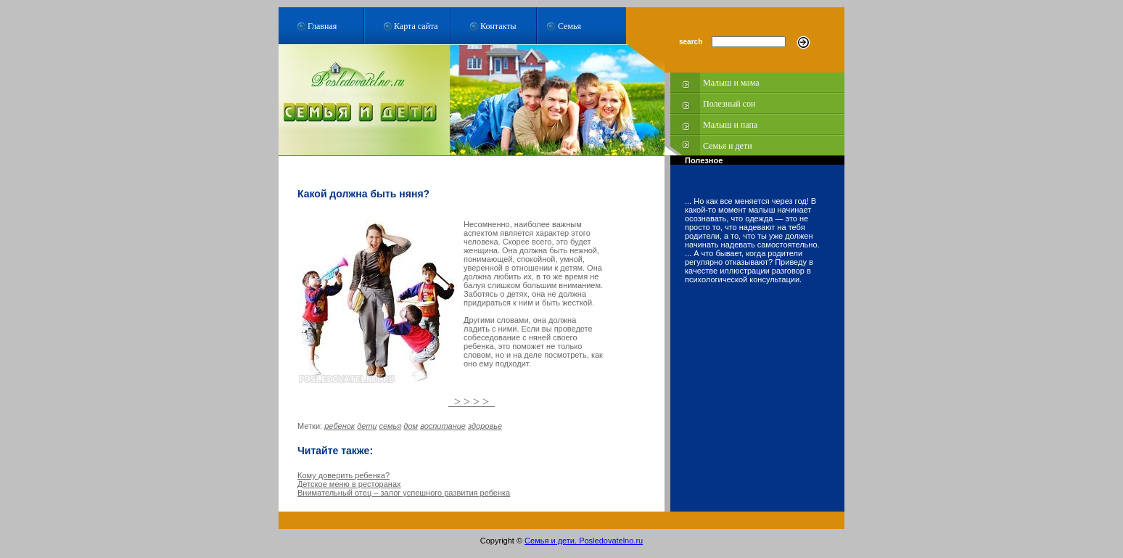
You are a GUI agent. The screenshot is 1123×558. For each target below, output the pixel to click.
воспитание (443, 426)
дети (367, 426)
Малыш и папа (730, 125)
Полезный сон (729, 104)
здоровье (485, 426)
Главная (322, 26)
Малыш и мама (731, 83)
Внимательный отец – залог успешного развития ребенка (403, 492)
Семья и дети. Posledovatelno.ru (584, 540)
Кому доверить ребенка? (343, 475)
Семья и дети (727, 146)
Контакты (498, 26)
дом (410, 426)
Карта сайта (416, 26)
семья (390, 426)
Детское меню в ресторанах (349, 484)
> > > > (471, 401)
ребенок (339, 426)
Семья (569, 26)
